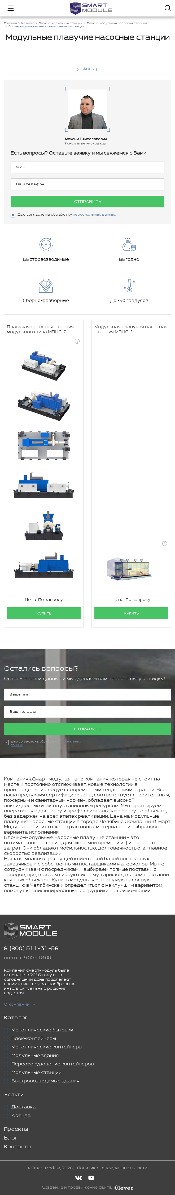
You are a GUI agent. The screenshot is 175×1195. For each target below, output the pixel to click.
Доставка (23, 1107)
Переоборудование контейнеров (52, 1064)
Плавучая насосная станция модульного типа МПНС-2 (40, 330)
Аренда (21, 1115)
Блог (11, 1138)
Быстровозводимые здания (45, 1081)
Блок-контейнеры (33, 1038)
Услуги (14, 1095)
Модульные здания (35, 1055)
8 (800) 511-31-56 (31, 949)
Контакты (17, 1147)
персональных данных (94, 215)
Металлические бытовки (42, 1030)
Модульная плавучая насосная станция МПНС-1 (131, 330)
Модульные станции (36, 1072)
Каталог (16, 1018)
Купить (43, 613)
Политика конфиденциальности (112, 1168)
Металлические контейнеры (46, 1047)
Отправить (87, 201)
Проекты (16, 1129)
